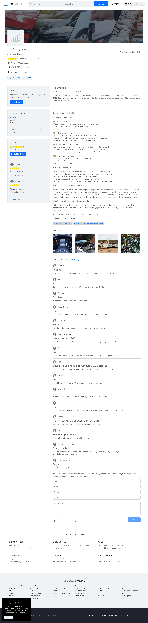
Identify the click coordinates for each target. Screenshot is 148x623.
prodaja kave (125, 586)
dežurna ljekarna (81, 588)
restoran (123, 588)
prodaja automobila (15, 586)
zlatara (123, 593)
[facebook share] (138, 52)
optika (9, 591)
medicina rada (80, 591)
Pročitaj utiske (15, 200)
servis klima (57, 586)
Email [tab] (27, 78)
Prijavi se (116, 4)
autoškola (34, 598)
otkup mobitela (103, 588)
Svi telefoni (27, 67)
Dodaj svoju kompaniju (134, 4)
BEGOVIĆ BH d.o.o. (59, 542)
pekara (10, 596)
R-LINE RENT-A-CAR (15, 542)
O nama (91, 615)
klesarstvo (11, 593)
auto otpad (102, 593)
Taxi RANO (57, 556)
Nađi (101, 4)
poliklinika (33, 586)
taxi (99, 586)
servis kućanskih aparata (129, 591)
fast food (56, 591)
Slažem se (8, 617)
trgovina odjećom (59, 588)
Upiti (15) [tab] (58, 259)
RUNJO (100, 542)
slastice (55, 596)
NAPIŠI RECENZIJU (34, 59)
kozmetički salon (36, 596)
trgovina (78, 586)
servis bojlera (125, 596)
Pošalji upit (14, 78)
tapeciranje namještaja (61, 593)
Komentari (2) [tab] (72, 259)
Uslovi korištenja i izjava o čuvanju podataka (111, 615)
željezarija (34, 588)
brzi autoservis (13, 588)
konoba (101, 596)
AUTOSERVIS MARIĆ (15, 556)
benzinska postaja (82, 593)
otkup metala (80, 596)
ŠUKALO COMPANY (105, 556)
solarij (100, 591)
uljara (32, 591)
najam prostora (36, 593)
